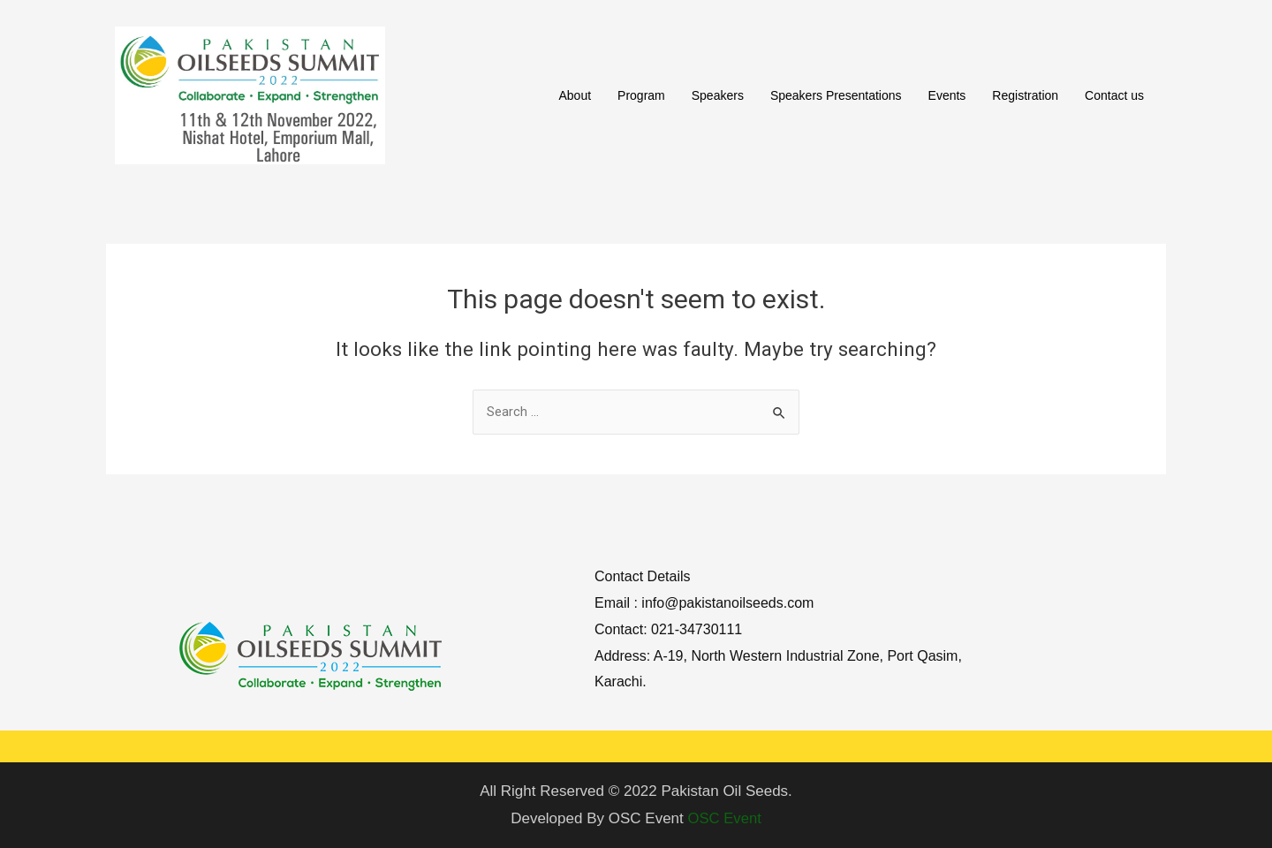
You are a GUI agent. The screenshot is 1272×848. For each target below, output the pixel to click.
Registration (1025, 95)
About (574, 95)
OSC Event (724, 818)
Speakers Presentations (836, 95)
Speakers (718, 95)
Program (641, 95)
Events (947, 95)
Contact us (1114, 95)
